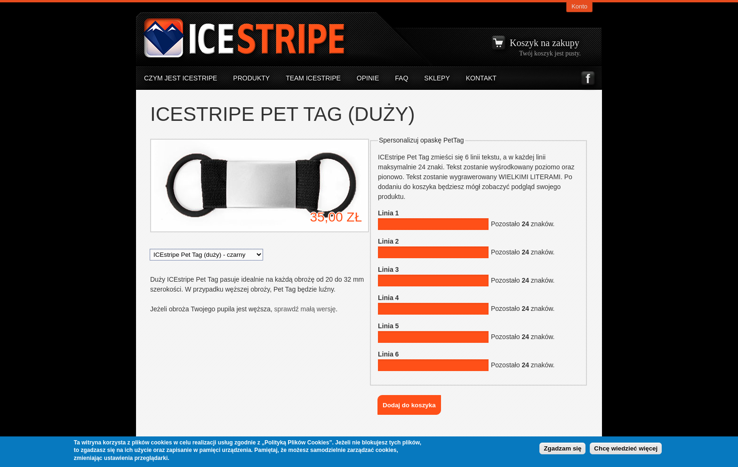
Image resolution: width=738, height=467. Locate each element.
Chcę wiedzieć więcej (626, 448)
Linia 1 (388, 213)
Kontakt (481, 78)
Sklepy (436, 78)
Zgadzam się (562, 448)
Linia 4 (388, 297)
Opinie (368, 78)
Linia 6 (388, 354)
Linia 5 (388, 326)
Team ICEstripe (313, 78)
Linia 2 (388, 241)
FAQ (401, 78)
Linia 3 (388, 269)
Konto (579, 6)
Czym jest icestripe (180, 78)
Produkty (251, 78)
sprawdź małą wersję (304, 309)
